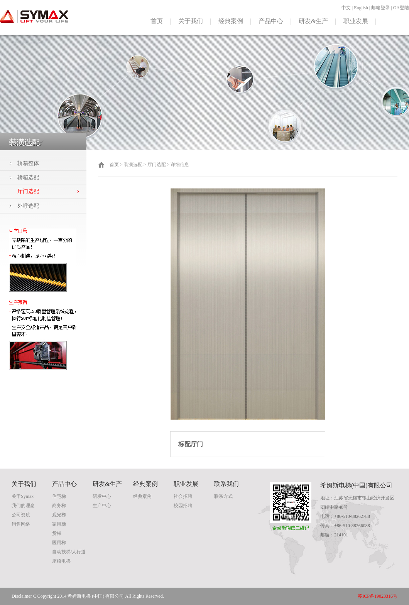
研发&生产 (313, 21)
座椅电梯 (61, 561)
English (361, 7)
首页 (156, 21)
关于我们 (190, 21)
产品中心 (271, 21)
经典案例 (230, 21)
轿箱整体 (28, 163)
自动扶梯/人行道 (69, 552)
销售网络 (21, 524)
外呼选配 (28, 206)
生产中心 (102, 505)
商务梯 (59, 505)
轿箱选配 (28, 177)
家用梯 (59, 524)
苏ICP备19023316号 (377, 596)
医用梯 (59, 542)
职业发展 (355, 21)
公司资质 (21, 515)
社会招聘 (183, 496)
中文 (346, 7)
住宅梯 (59, 496)
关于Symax (23, 496)
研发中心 (102, 496)
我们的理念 (23, 505)
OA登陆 (401, 7)
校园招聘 (183, 505)
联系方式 (223, 496)
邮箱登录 (380, 7)
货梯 (56, 533)
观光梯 (59, 515)
